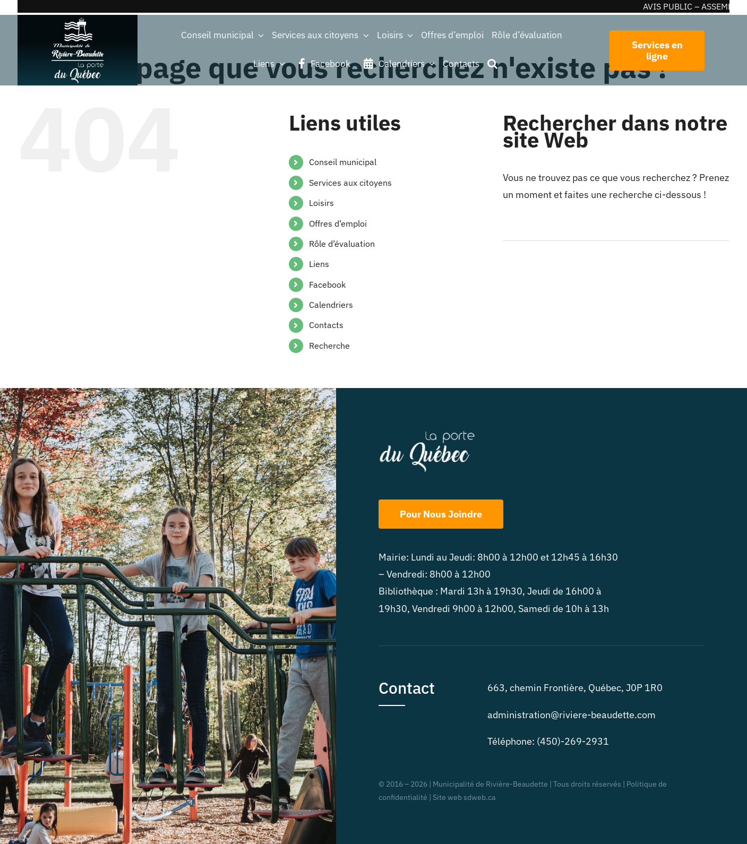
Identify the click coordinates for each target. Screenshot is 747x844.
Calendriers (331, 304)
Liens (319, 264)
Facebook (327, 284)
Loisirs (321, 202)
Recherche (329, 345)
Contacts (326, 325)
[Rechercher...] (616, 227)
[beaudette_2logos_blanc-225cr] (77, 19)
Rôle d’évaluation (342, 243)
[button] (492, 64)
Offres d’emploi (338, 223)
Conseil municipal (342, 162)
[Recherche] (516, 227)
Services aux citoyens (350, 182)
